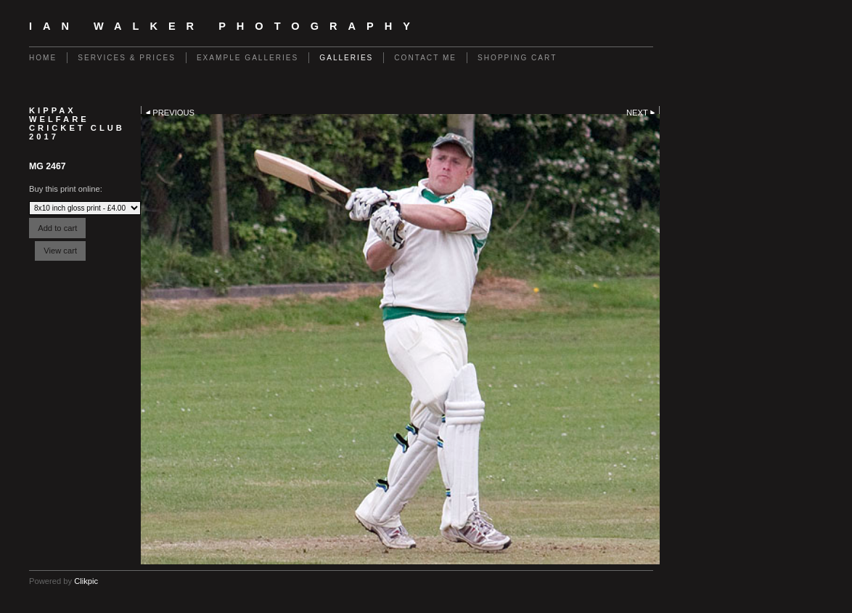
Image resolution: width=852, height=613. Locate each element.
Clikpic (86, 581)
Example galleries (247, 58)
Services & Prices (127, 58)
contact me (425, 58)
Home (43, 58)
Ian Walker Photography (225, 26)
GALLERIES (346, 58)
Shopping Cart (517, 58)
